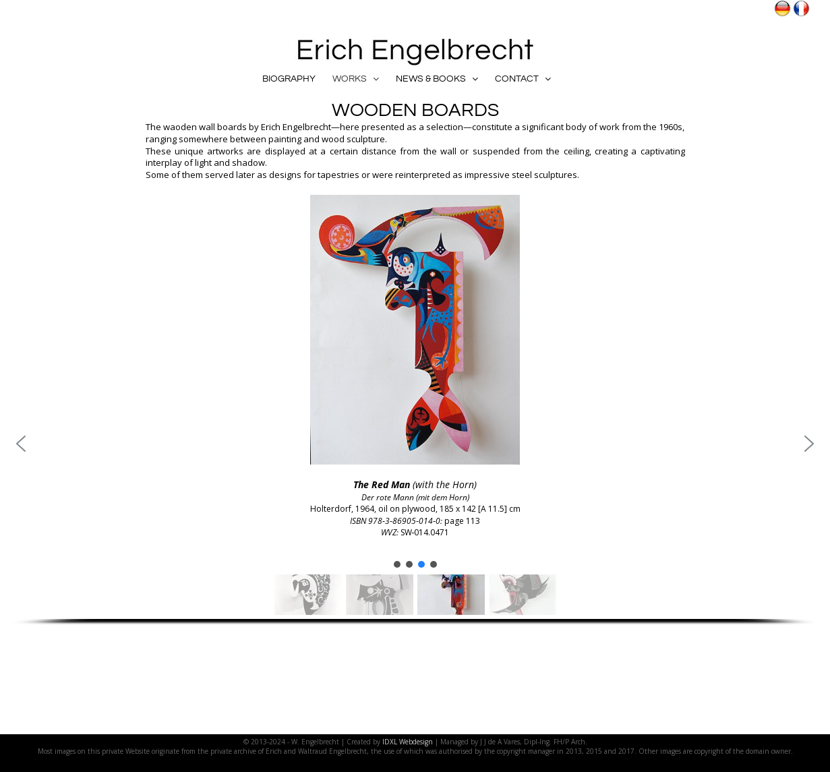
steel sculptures (544, 175)
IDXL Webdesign (407, 741)
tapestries (338, 175)
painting (284, 139)
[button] (21, 443)
